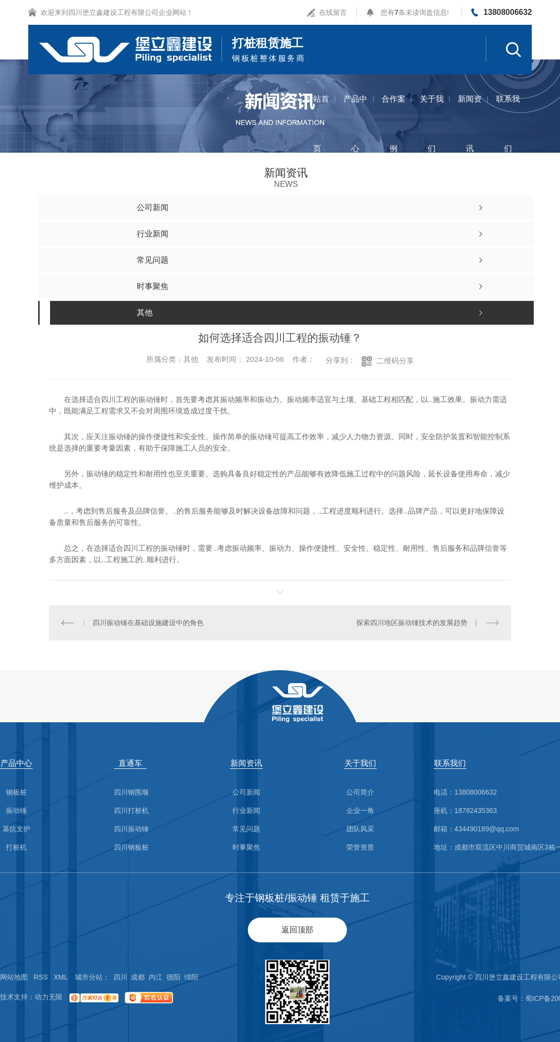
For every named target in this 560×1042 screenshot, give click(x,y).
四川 (120, 977)
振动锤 (16, 810)
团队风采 (360, 829)
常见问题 (246, 829)
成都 (138, 977)
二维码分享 (395, 360)
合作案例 (393, 109)
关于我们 (432, 109)
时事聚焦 (246, 847)
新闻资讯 (470, 109)
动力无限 (48, 997)
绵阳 (191, 977)
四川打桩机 (131, 810)
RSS (41, 977)
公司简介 (360, 792)
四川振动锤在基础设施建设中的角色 (148, 623)
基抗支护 (16, 829)
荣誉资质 (360, 847)
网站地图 (14, 977)
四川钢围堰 (131, 792)
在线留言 (333, 12)
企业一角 (360, 810)
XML (61, 977)
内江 (156, 977)
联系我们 (508, 109)
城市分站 (89, 977)
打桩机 (16, 847)
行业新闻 (246, 810)
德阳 (173, 977)
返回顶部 (297, 930)
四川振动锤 (131, 829)
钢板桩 (16, 792)
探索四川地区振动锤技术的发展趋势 (411, 623)
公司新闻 (246, 792)
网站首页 (317, 109)
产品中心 (355, 109)
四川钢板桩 (131, 847)
